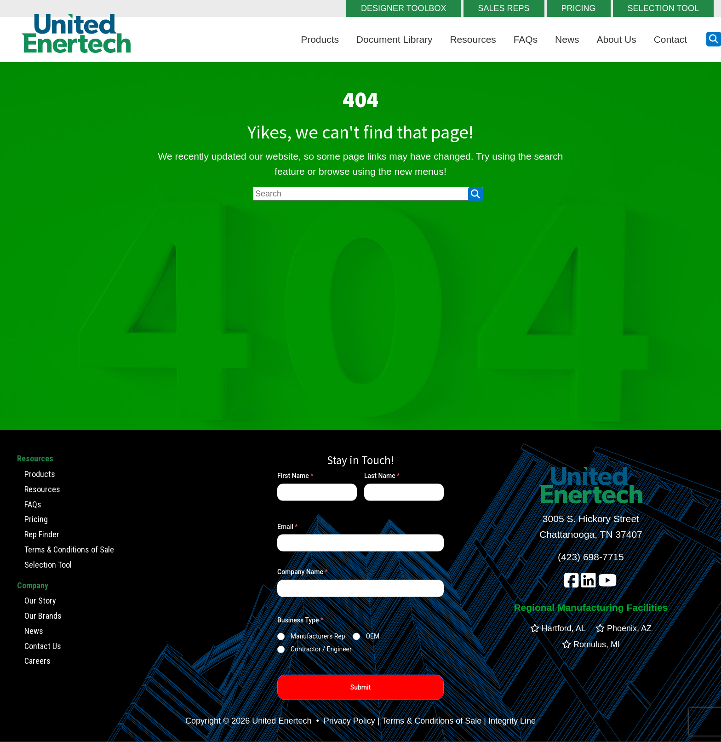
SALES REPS (504, 8)
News (567, 39)
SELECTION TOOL (663, 8)
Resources (473, 39)
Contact (670, 39)
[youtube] (607, 583)
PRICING (578, 8)
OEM (372, 636)
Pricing (36, 519)
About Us (616, 39)
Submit (360, 687)
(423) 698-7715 (591, 557)
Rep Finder (41, 534)
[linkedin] (588, 583)
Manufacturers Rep (318, 636)
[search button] (713, 39)
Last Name (382, 475)
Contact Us (42, 645)
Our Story (40, 600)
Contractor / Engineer (321, 649)
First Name (295, 475)
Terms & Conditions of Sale (69, 549)
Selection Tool (48, 564)
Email (287, 526)
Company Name (302, 571)
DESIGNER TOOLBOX (403, 8)
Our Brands (43, 616)
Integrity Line (512, 720)
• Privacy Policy (344, 720)
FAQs (526, 39)
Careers (37, 661)
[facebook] (571, 583)
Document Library (394, 39)
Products (320, 39)
